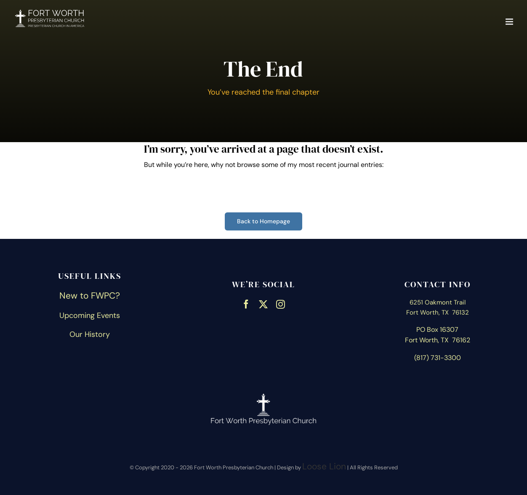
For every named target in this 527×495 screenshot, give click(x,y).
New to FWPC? (89, 296)
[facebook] (246, 303)
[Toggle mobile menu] (510, 21)
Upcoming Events (89, 315)
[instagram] (280, 303)
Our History (89, 334)
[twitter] (263, 303)
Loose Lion (324, 466)
